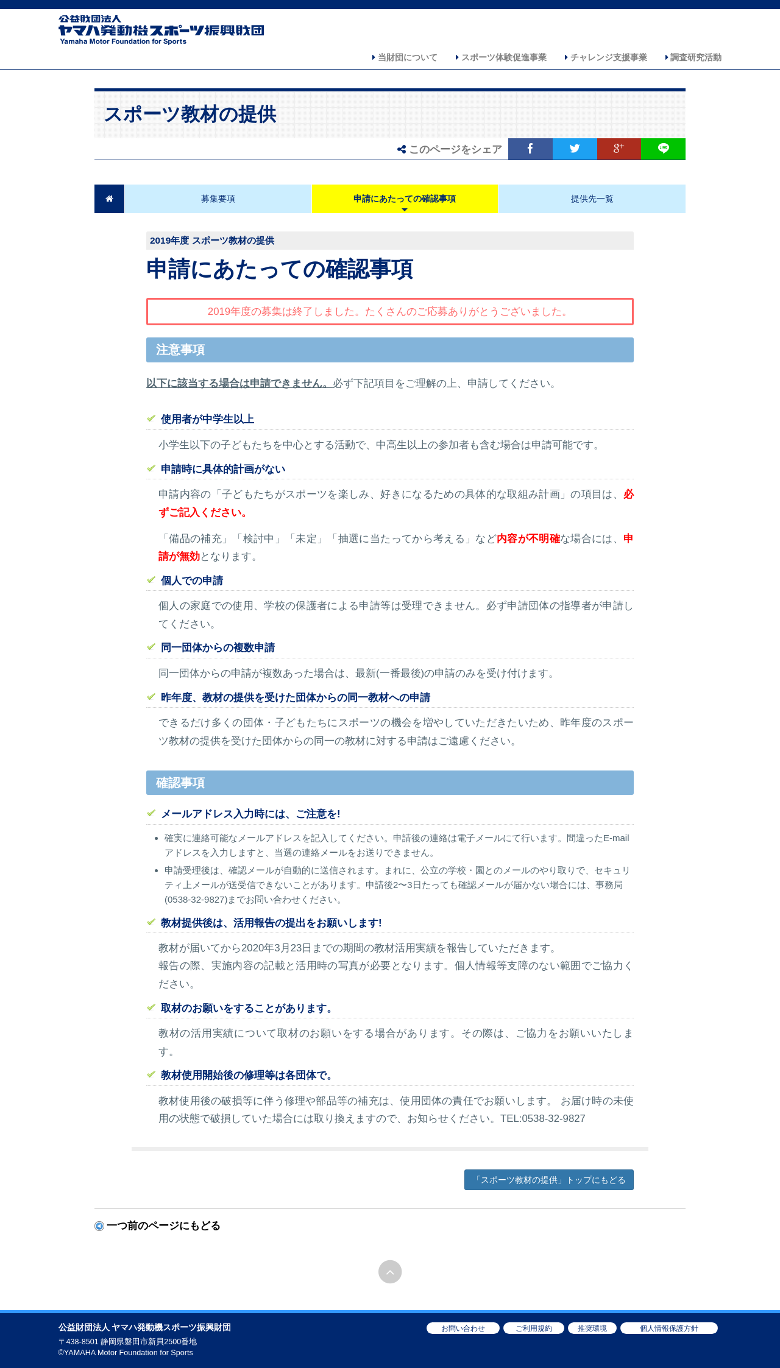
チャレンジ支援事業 (606, 57)
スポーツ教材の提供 (190, 114)
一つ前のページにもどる (164, 1226)
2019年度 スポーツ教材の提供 (212, 240)
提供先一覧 (592, 198)
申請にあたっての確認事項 (404, 198)
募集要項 (218, 198)
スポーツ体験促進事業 (501, 57)
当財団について (405, 57)
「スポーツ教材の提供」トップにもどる (549, 1180)
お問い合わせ (463, 1328)
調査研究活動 (693, 57)
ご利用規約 (534, 1328)
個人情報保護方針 (669, 1328)
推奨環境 (592, 1328)
